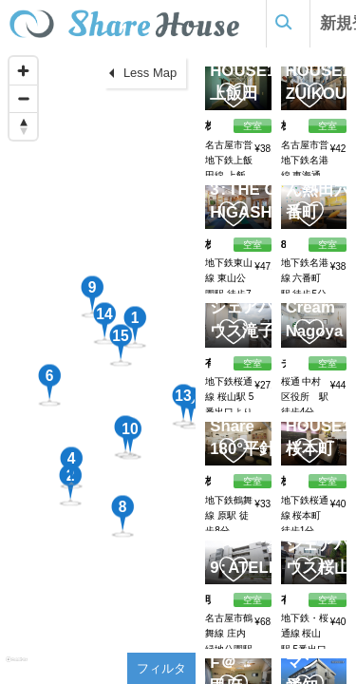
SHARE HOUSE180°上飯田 (254, 70)
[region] (98, 366)
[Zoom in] (23, 71)
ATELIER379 (271, 568)
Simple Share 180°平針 (245, 425)
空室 (252, 600)
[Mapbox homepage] (17, 667)
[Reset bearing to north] (23, 126)
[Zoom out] (23, 98)
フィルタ (161, 668)
